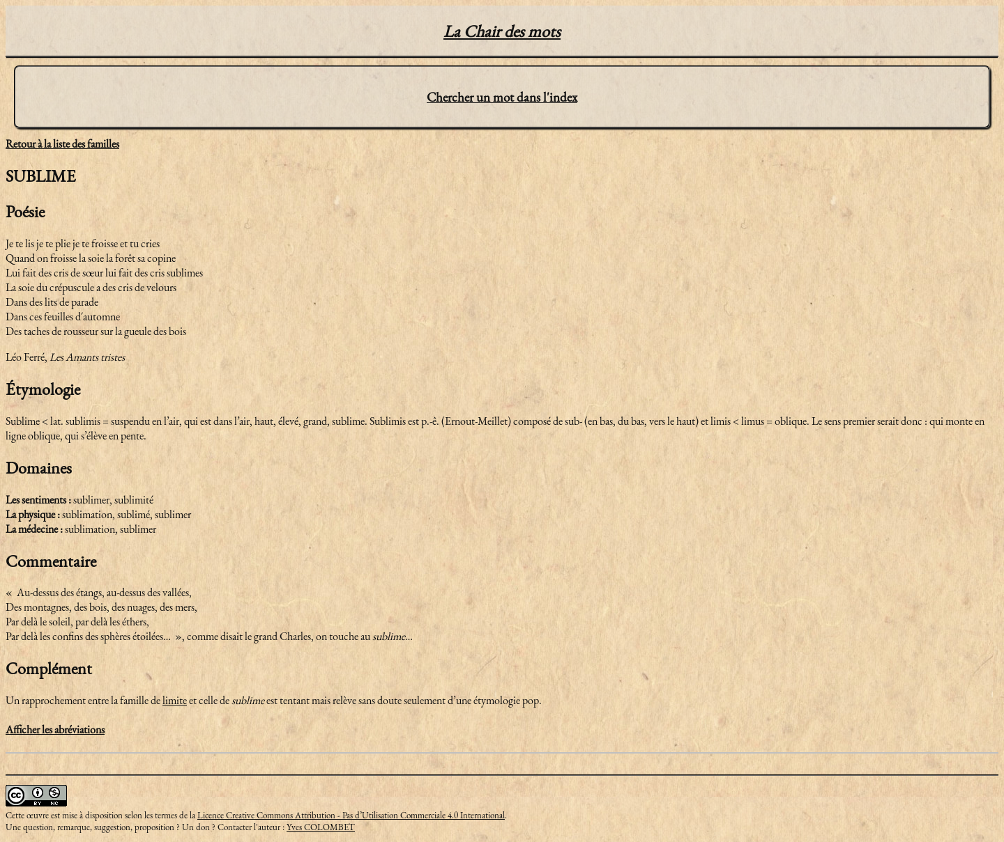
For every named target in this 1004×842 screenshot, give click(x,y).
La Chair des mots (502, 31)
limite (174, 700)
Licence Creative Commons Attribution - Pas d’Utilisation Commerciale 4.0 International (351, 815)
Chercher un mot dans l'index (502, 97)
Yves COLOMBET (321, 827)
